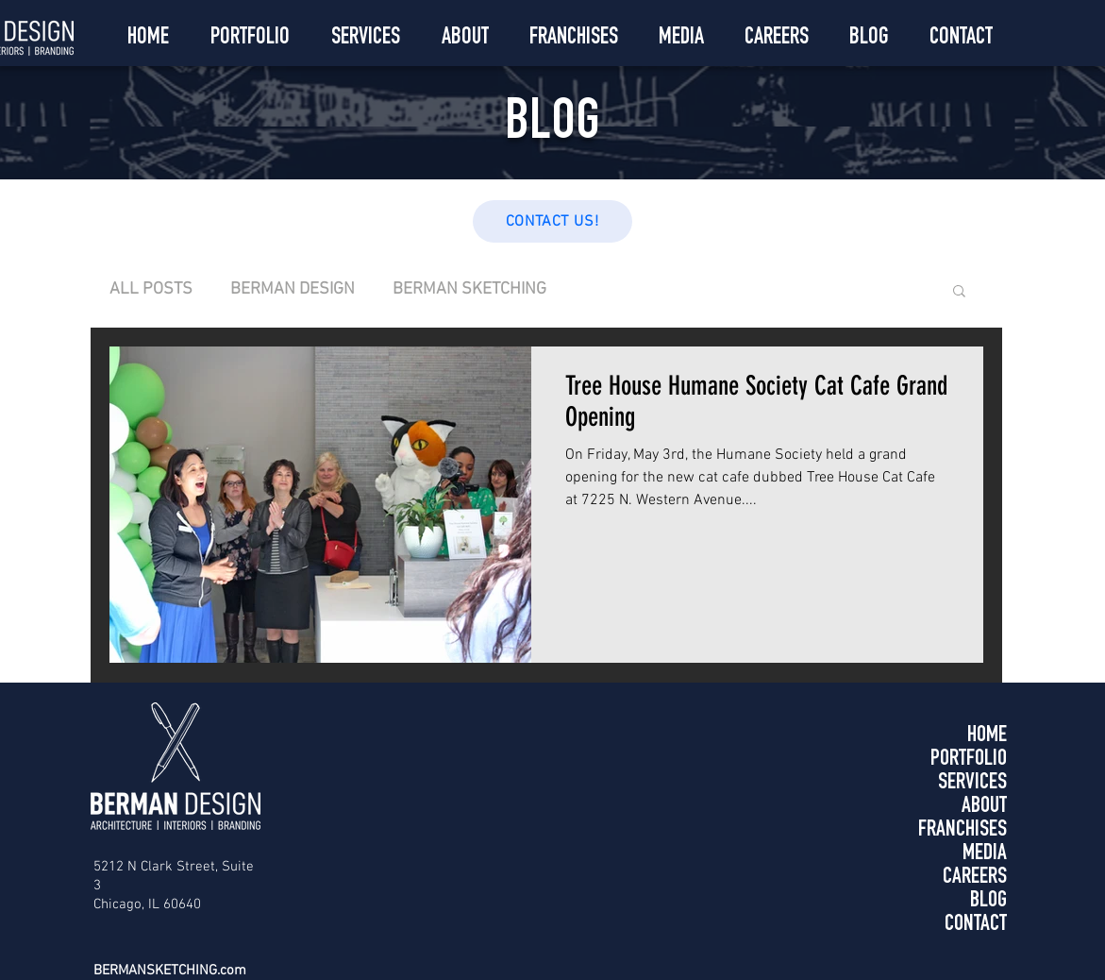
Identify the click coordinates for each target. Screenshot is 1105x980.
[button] (959, 292)
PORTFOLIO (968, 760)
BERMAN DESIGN (292, 289)
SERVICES (972, 783)
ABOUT (984, 807)
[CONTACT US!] (552, 221)
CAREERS (975, 878)
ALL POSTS (151, 289)
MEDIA (985, 854)
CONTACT (976, 925)
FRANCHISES (962, 830)
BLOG (988, 901)
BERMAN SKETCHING (469, 289)
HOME (987, 736)
